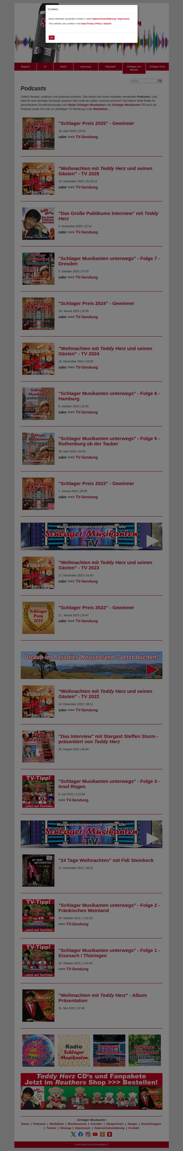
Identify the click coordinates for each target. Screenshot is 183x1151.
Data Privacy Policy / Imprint (96, 23)
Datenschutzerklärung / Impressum (110, 19)
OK (51, 37)
